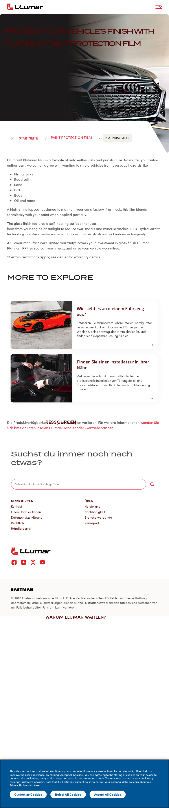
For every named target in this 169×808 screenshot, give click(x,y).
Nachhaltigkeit (94, 512)
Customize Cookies (28, 794)
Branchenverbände (98, 517)
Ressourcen (22, 500)
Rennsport (91, 523)
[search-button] (152, 484)
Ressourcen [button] (63, 422)
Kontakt (16, 506)
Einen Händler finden (26, 512)
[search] (78, 484)
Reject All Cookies (68, 794)
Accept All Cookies (107, 794)
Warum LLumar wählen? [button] (78, 616)
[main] (84, 784)
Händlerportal (21, 528)
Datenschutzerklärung (26, 517)
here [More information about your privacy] (37, 785)
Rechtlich (17, 523)
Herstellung (92, 506)
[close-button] (161, 7)
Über (88, 500)
